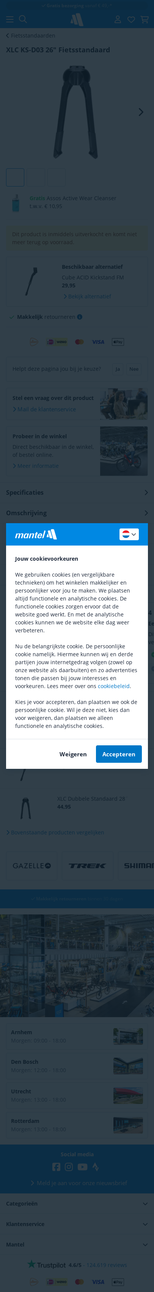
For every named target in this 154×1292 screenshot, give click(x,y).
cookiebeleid (114, 686)
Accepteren (118, 754)
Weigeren (73, 754)
